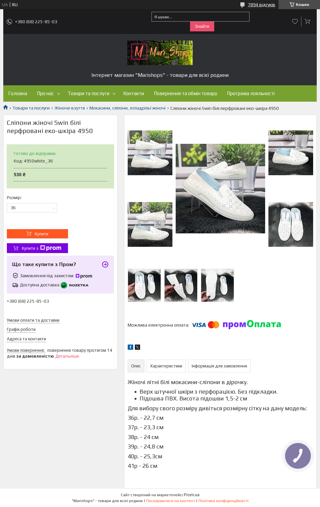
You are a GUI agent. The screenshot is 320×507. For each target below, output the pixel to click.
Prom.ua (192, 494)
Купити (41, 233)
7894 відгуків (261, 4)
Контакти (133, 93)
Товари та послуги (88, 93)
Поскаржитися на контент (170, 501)
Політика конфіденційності (223, 501)
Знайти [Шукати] (202, 26)
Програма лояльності (251, 93)
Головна (17, 93)
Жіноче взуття (70, 107)
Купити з (41, 248)
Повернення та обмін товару (185, 93)
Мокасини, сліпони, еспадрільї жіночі (127, 107)
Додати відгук (295, 21)
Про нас (45, 93)
